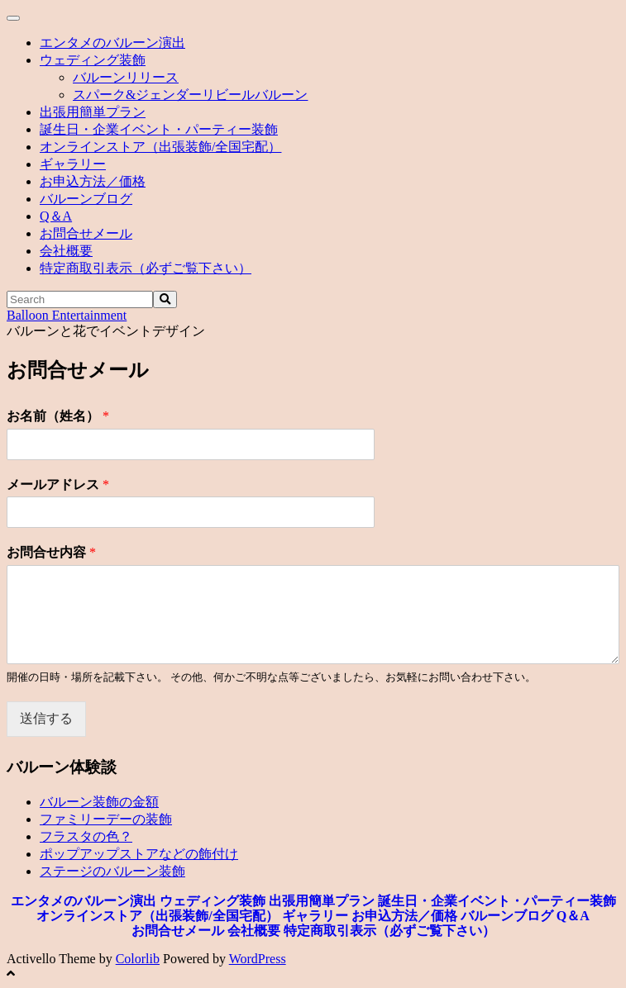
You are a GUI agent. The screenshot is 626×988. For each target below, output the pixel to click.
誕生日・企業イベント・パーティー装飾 (159, 129)
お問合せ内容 (51, 552)
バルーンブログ (86, 199)
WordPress (257, 959)
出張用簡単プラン (93, 112)
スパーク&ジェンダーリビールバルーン (190, 95)
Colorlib (138, 959)
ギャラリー (73, 164)
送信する (46, 718)
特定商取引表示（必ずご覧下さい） (145, 268)
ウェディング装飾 (93, 60)
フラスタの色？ (86, 836)
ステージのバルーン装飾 (112, 871)
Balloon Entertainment (67, 315)
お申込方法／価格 (93, 181)
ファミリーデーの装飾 (106, 819)
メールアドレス (58, 484)
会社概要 (66, 251)
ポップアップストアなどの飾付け (139, 854)
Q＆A (56, 216)
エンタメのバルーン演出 (112, 43)
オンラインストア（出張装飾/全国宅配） (160, 147)
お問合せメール (86, 233)
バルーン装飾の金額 (99, 802)
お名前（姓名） (58, 416)
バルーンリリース (126, 77)
